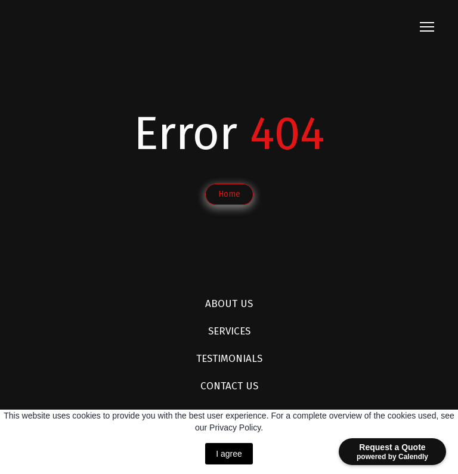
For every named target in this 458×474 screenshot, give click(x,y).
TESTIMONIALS (229, 358)
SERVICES (229, 331)
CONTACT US (229, 386)
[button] (229, 194)
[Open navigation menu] (427, 27)
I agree (229, 453)
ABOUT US (229, 304)
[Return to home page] (103, 27)
